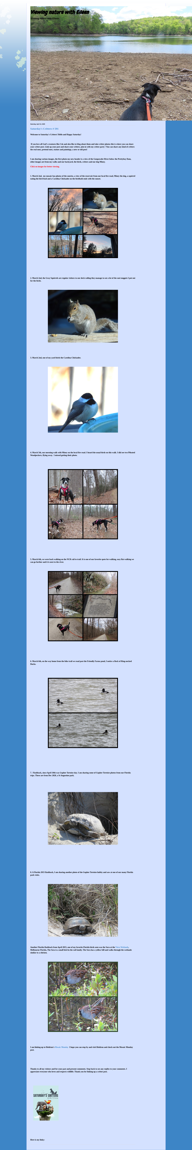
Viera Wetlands (121, 947)
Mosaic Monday (61, 1047)
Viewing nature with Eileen (59, 12)
